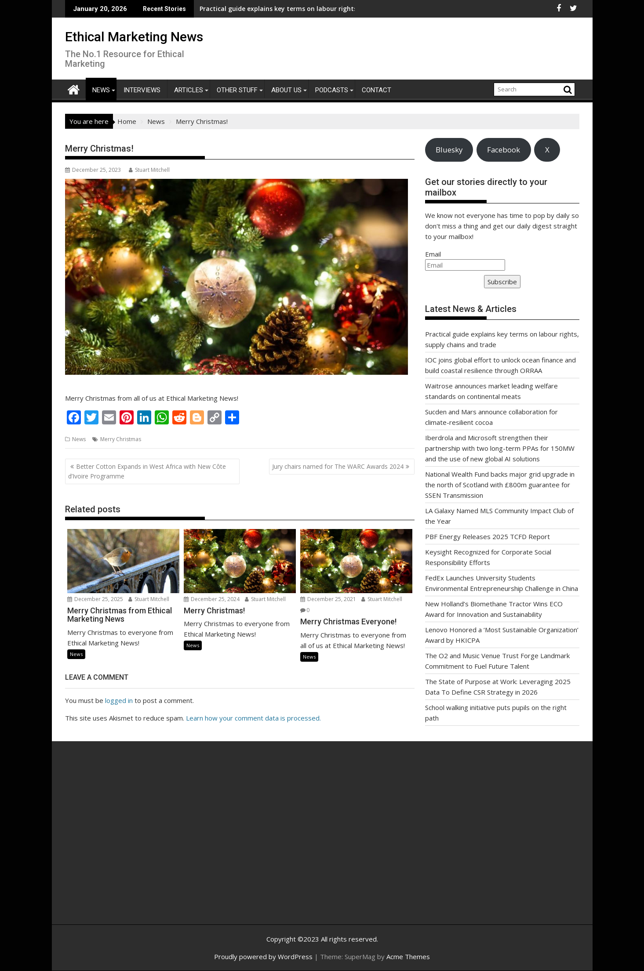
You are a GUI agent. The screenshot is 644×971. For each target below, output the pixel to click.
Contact (376, 90)
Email (433, 254)
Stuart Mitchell (149, 170)
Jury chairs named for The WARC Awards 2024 (338, 466)
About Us (286, 90)
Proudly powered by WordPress (263, 956)
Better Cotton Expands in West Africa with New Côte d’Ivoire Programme (147, 471)
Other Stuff (237, 90)
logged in (119, 700)
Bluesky (449, 150)
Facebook (503, 150)
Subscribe (502, 281)
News (101, 90)
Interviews (142, 90)
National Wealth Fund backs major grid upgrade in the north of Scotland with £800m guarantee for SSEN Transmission (500, 485)
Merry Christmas (120, 439)
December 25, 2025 (95, 599)
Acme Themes (408, 956)
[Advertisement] (148, 842)
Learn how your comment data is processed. (253, 718)
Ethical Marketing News (134, 36)
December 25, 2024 (212, 599)
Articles (188, 90)
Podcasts (331, 90)
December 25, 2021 (328, 599)
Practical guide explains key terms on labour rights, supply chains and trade (258, 8)
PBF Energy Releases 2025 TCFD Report (487, 536)
